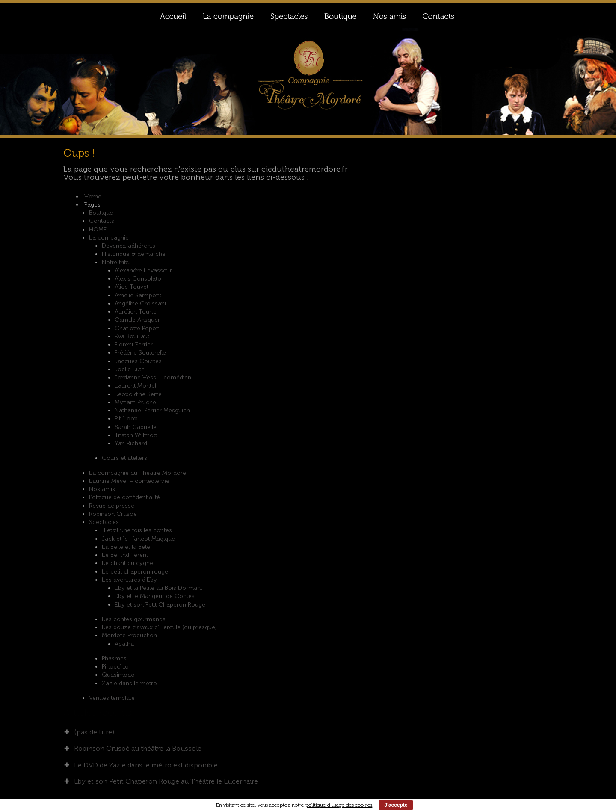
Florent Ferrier (134, 344)
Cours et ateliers (124, 458)
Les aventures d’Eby (129, 579)
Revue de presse (111, 505)
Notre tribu (116, 262)
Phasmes (114, 658)
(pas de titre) (94, 732)
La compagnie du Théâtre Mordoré (137, 473)
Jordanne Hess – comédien (153, 377)
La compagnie (109, 237)
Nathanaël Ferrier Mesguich (152, 410)
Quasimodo (118, 674)
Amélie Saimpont (138, 295)
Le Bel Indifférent (125, 555)
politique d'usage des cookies (338, 805)
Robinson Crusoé (113, 514)
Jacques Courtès (138, 361)
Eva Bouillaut (132, 336)
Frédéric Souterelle (140, 352)
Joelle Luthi (130, 369)
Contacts (101, 221)
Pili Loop (126, 418)
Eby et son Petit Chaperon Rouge (160, 604)
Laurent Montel (135, 385)
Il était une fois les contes (137, 530)
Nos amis (102, 489)
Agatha (124, 644)
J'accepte (395, 805)
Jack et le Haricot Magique (138, 538)
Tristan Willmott (136, 435)
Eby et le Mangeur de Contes (155, 596)
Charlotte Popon (137, 328)
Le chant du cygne (127, 563)
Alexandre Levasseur (143, 270)
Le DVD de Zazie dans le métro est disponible (146, 765)
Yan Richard (131, 443)
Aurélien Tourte (136, 311)
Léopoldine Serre (138, 394)
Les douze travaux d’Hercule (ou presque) (159, 627)
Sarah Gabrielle (136, 427)
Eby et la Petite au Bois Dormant (158, 588)
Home (92, 196)
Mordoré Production (129, 635)
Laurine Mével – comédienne (129, 481)
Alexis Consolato (138, 278)
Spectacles (104, 522)
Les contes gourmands (134, 619)
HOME (98, 229)
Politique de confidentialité (124, 497)
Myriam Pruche (135, 402)
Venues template (112, 697)
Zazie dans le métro (129, 683)
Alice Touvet (131, 286)
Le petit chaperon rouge (135, 571)
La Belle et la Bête (126, 547)
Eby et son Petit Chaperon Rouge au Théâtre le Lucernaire (166, 781)
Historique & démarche (134, 254)
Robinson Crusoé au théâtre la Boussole (137, 748)
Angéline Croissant (140, 303)
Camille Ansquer (137, 319)
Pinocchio (115, 666)
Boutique (101, 212)
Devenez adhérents (128, 245)
